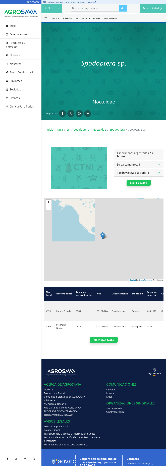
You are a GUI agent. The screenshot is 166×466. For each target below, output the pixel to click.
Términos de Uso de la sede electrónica (66, 444)
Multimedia (111, 18)
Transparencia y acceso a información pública (69, 433)
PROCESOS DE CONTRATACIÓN (61, 411)
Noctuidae (99, 129)
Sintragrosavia (114, 408)
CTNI (60, 129)
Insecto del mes (91, 18)
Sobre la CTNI (70, 18)
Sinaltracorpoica (115, 411)
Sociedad (13, 89)
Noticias (13, 55)
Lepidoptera (81, 129)
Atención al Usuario (20, 72)
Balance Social (52, 430)
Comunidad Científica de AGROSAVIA (64, 396)
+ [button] (48, 202)
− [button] (48, 207)
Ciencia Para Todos (20, 106)
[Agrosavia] (21, 12)
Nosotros (14, 64)
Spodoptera (117, 129)
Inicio (11, 26)
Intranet (110, 393)
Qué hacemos (16, 34)
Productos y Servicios (15, 45)
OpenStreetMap (145, 280)
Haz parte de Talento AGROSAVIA (62, 407)
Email (109, 396)
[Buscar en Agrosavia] (123, 8)
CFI (68, 129)
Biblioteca (14, 81)
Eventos (13, 98)
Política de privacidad (56, 426)
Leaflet (133, 280)
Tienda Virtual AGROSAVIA (58, 414)
